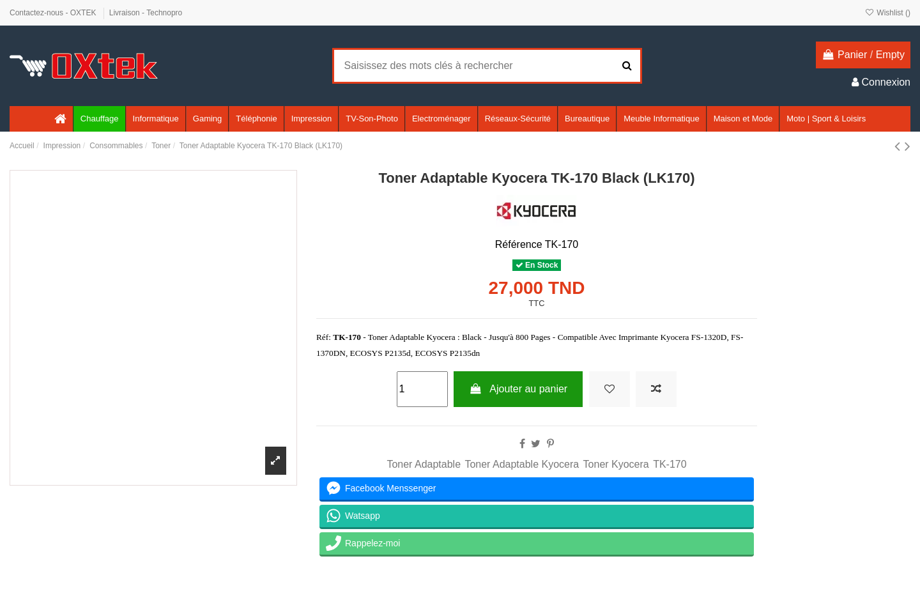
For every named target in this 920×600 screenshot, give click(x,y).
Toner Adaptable (424, 464)
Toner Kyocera (616, 464)
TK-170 (669, 464)
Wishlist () (887, 12)
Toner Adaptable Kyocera (521, 464)
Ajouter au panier (518, 388)
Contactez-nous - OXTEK (54, 12)
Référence (518, 244)
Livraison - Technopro (146, 12)
